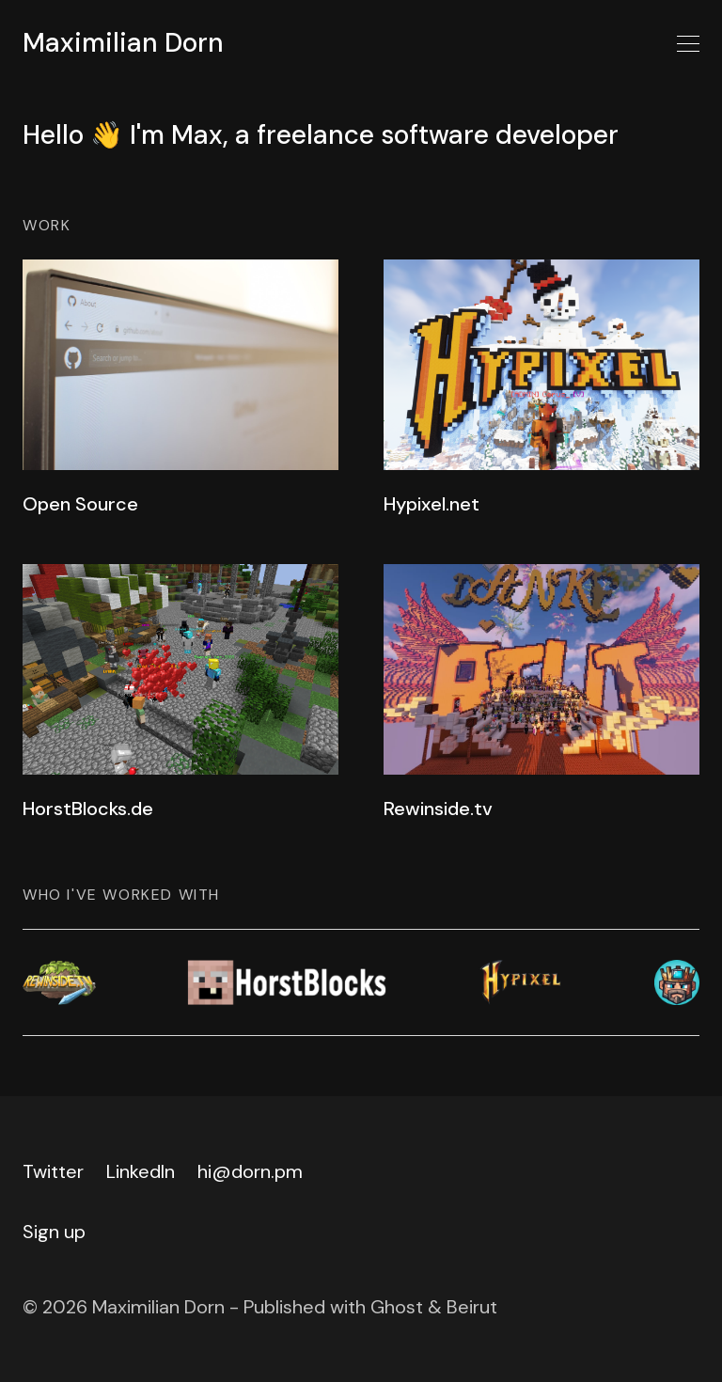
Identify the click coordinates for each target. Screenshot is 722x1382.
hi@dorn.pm (250, 1171)
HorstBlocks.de (88, 808)
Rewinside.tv (438, 808)
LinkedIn (140, 1171)
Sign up (54, 1231)
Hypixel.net (431, 504)
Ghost (396, 1307)
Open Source (80, 504)
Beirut (472, 1307)
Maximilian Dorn (123, 43)
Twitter (53, 1171)
